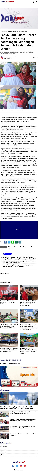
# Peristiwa (3, 452)
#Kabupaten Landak (27, 246)
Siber (22, 470)
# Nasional (3, 449)
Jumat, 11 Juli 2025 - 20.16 (8, 58)
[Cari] (33, 2)
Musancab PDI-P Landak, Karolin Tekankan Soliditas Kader (7, 302)
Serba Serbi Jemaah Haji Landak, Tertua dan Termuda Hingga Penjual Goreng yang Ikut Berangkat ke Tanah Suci (19, 258)
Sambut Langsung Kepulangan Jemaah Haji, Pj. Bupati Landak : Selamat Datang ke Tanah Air (18, 265)
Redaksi (16, 470)
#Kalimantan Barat (5, 249)
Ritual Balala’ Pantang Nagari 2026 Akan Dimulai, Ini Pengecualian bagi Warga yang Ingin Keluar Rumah (28, 327)
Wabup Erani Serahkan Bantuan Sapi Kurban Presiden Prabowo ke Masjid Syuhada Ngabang (28, 351)
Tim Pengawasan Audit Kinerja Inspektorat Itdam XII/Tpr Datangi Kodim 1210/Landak (9, 326)
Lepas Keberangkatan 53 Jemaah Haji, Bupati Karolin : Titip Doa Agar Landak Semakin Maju (19, 261)
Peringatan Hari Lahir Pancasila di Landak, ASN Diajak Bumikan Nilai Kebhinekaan (9, 350)
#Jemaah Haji (17, 246)
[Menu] (37, 2)
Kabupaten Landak (16, 31)
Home (2, 31)
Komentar (35, 57)
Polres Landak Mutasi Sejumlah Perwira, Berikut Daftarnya (22, 434)
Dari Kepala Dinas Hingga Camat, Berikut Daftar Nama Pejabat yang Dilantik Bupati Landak (23, 419)
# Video (2, 455)
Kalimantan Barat (24, 31)
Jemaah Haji (9, 31)
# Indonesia (3, 446)
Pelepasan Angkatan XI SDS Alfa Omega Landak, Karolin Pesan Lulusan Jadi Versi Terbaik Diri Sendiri (28, 303)
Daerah (5, 31)
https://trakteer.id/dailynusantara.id (10, 363)
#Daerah (10, 246)
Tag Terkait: (4, 246)
